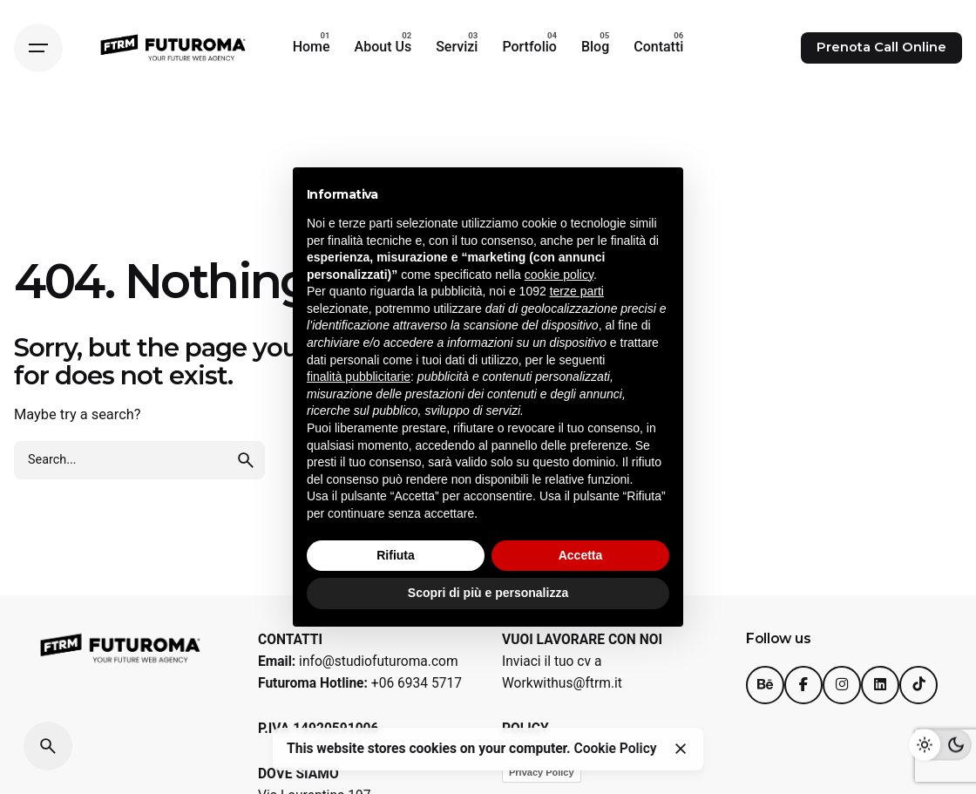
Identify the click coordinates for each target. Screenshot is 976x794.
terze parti (577, 291)
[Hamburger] (38, 48)
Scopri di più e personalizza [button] (488, 593)
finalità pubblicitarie (358, 376)
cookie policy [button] (559, 275)
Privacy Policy (541, 772)
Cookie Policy (615, 749)
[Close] (680, 748)
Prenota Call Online (881, 47)
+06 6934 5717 (416, 683)
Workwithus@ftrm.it (562, 683)
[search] (246, 460)
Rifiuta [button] (395, 555)
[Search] (48, 746)
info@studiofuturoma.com (378, 661)
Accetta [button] (581, 555)
